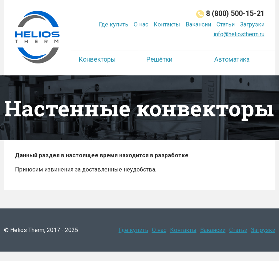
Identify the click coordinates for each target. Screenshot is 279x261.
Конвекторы (97, 59)
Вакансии (198, 24)
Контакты (167, 24)
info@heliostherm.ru (239, 34)
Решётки (159, 59)
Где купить (113, 24)
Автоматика (232, 59)
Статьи (226, 24)
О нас (141, 24)
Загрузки (252, 24)
